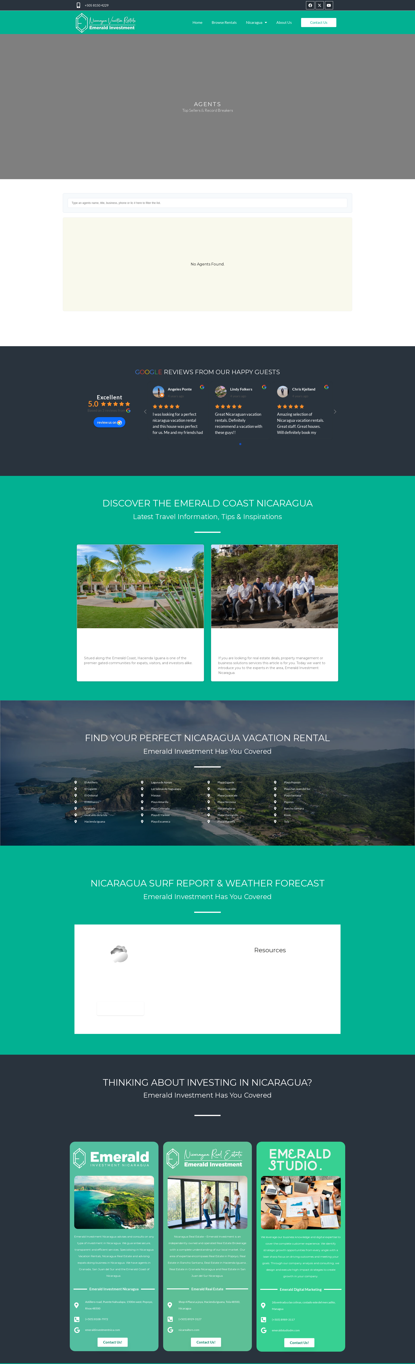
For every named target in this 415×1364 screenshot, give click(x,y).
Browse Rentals (224, 22)
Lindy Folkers (241, 389)
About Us (284, 22)
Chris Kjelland (303, 389)
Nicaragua (256, 22)
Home (197, 22)
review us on (109, 422)
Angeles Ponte (180, 389)
